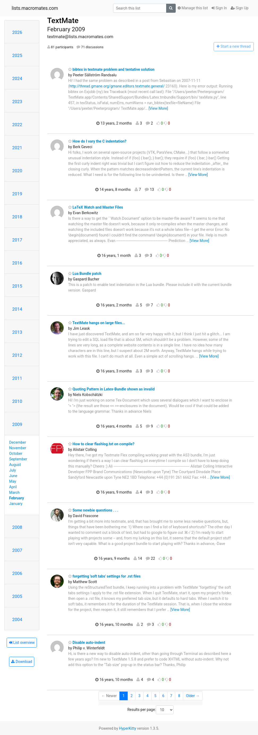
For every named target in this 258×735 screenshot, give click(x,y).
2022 (17, 124)
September (18, 459)
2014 (17, 309)
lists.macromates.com (35, 8)
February (16, 498)
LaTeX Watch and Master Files (95, 207)
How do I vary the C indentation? (97, 141)
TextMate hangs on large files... (96, 323)
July (12, 470)
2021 (17, 147)
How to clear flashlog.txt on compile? (101, 444)
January (16, 503)
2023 (17, 101)
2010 (17, 401)
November (17, 448)
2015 (17, 286)
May (12, 481)
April (13, 487)
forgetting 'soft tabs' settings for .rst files (104, 576)
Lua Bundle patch (84, 273)
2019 (17, 193)
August (15, 465)
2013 (17, 332)
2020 (17, 170)
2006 (17, 573)
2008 (17, 527)
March (14, 492)
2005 (17, 596)
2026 (17, 32)
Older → (193, 696)
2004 (17, 619)
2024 (17, 78)
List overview (22, 642)
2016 (17, 263)
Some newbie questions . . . (93, 510)
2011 (17, 378)
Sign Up (239, 8)
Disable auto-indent (86, 642)
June (13, 476)
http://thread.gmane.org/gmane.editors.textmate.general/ (117, 86)
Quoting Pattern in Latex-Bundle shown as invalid (111, 389)
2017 (17, 240)
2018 (17, 216)
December (17, 442)
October (15, 453)
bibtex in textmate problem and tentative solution (111, 69)
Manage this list (193, 8)
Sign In (219, 8)
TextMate (63, 20)
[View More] (158, 108)
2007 (17, 550)
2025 (17, 55)
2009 (17, 424)
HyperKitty (127, 728)
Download (21, 661)
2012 (17, 355)
